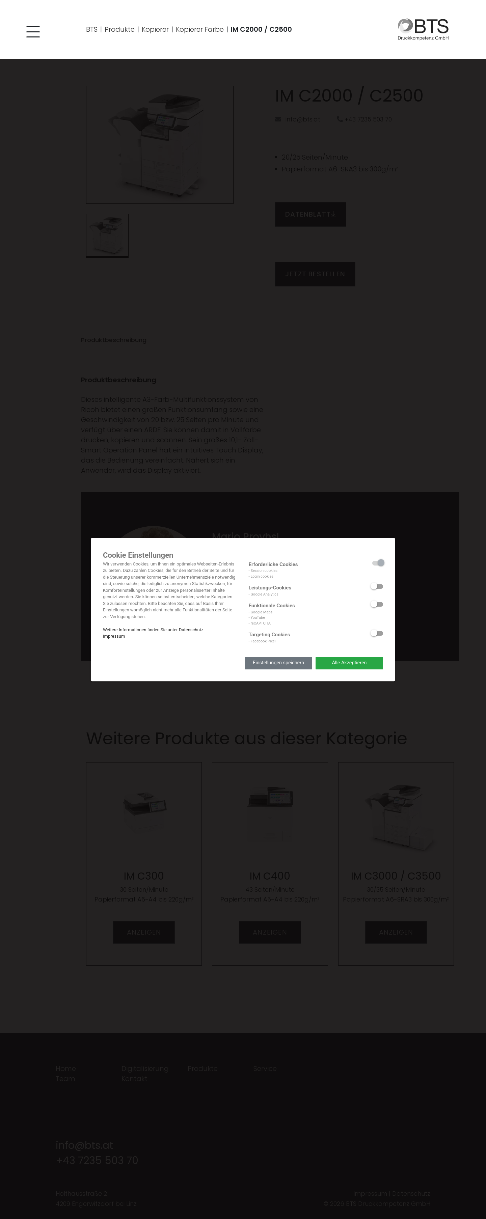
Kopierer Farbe (200, 30)
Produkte (120, 30)
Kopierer (155, 30)
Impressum (114, 636)
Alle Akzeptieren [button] (349, 663)
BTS (92, 30)
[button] (32, 34)
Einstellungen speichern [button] (278, 663)
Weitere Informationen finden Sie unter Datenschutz (153, 629)
